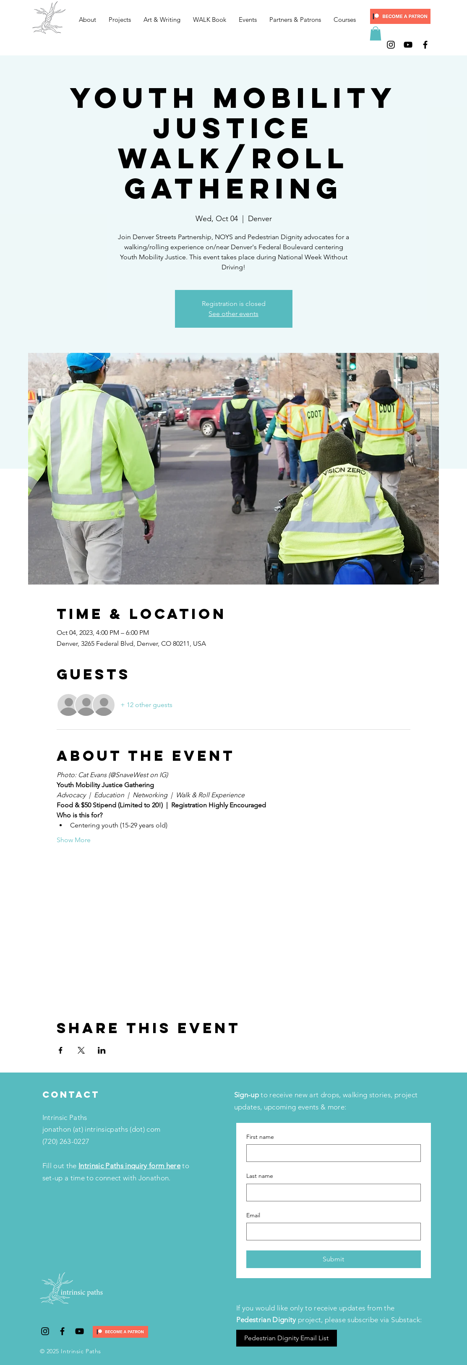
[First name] (331, 1153)
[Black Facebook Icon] (425, 44)
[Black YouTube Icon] (408, 44)
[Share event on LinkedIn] (102, 1050)
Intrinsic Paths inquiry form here (129, 1165)
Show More (74, 840)
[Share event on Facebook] (61, 1050)
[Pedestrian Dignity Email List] (286, 1338)
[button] (119, 19)
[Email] (331, 1231)
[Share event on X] (81, 1050)
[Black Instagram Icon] (391, 44)
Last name (259, 1176)
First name (260, 1137)
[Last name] (331, 1192)
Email (253, 1215)
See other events (233, 314)
